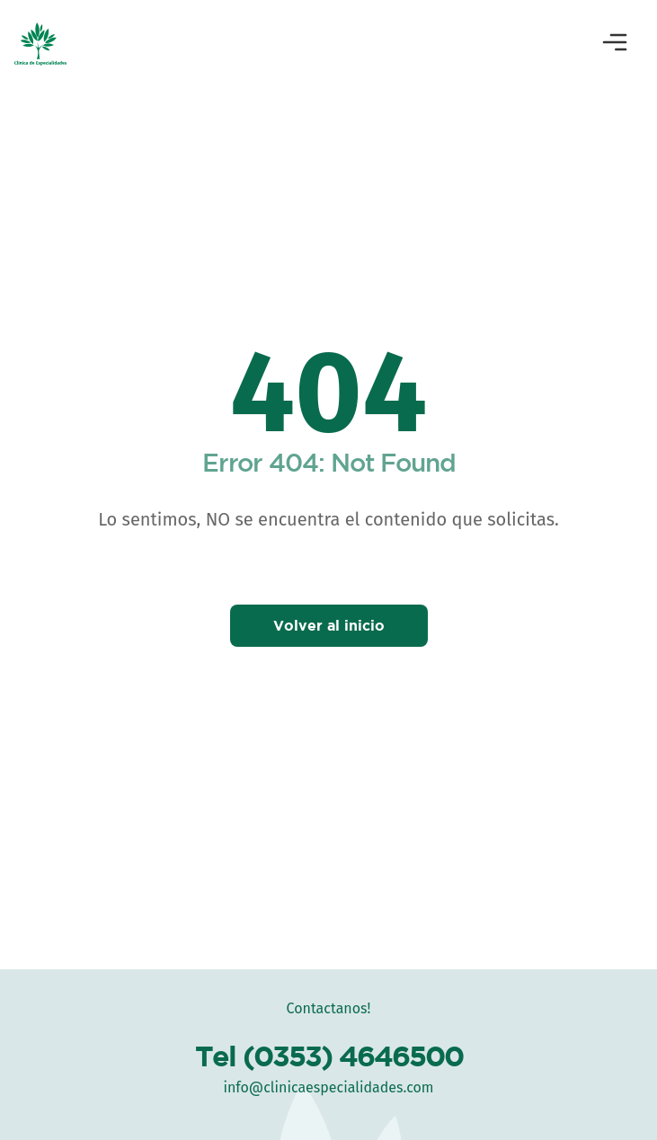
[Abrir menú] (615, 44)
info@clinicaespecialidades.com (328, 1087)
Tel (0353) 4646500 (329, 1055)
